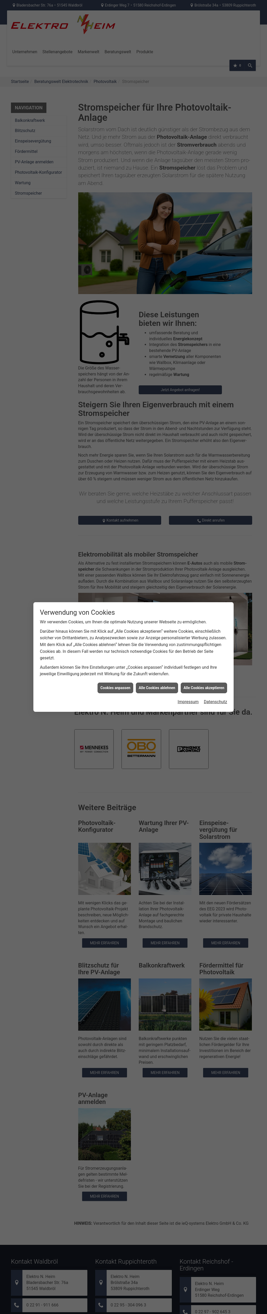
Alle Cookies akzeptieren (204, 688)
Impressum (188, 701)
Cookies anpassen (115, 688)
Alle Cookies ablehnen (157, 688)
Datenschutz (215, 701)
